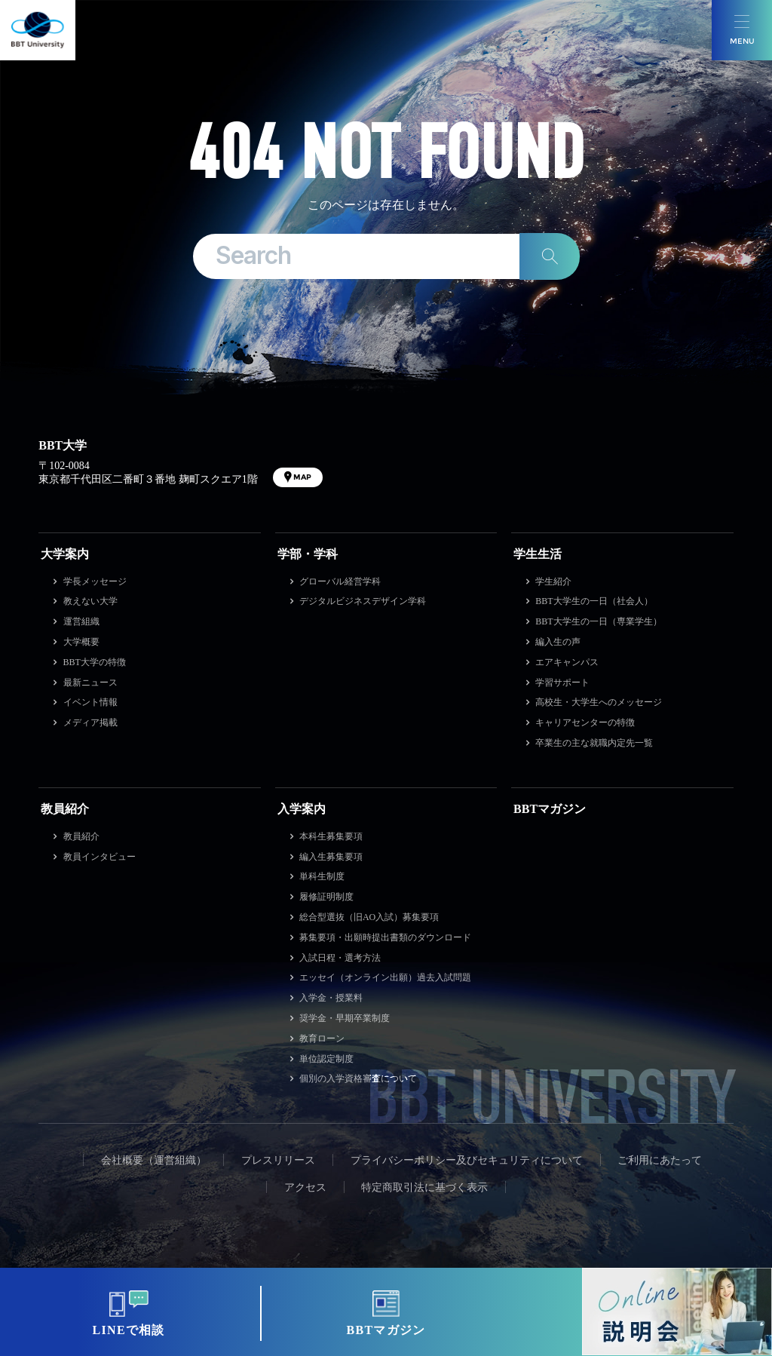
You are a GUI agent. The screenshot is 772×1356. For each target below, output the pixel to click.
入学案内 (301, 808)
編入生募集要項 (331, 856)
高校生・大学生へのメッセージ (598, 702)
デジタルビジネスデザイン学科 (362, 601)
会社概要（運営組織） (154, 1160)
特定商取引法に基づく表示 (424, 1187)
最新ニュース (90, 682)
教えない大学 (90, 601)
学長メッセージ (95, 581)
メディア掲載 (90, 722)
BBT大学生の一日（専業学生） (598, 621)
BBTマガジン (549, 808)
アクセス (305, 1187)
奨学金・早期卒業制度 (344, 1018)
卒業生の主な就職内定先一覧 (594, 743)
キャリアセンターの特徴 (585, 722)
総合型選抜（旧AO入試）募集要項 (369, 917)
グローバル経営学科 (340, 581)
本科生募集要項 (331, 836)
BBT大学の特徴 (94, 662)
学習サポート (562, 682)
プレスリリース (278, 1160)
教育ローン (322, 1038)
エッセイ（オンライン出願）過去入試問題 (385, 977)
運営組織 (81, 621)
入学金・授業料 (331, 997)
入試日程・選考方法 (340, 958)
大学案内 (65, 554)
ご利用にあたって (659, 1160)
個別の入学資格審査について (358, 1078)
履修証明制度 (326, 896)
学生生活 (537, 554)
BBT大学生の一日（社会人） (593, 601)
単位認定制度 (326, 1059)
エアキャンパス (567, 662)
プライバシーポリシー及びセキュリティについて (467, 1160)
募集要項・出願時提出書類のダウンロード (385, 937)
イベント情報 (90, 702)
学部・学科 (307, 554)
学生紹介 (553, 581)
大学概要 (81, 642)
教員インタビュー (99, 856)
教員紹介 (65, 808)
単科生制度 (322, 876)
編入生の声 (558, 642)
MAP (302, 477)
